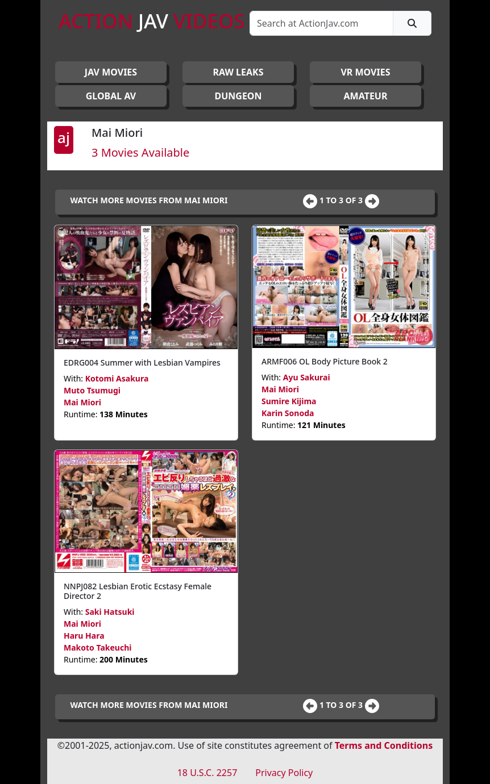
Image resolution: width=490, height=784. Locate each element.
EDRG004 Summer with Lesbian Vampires (142, 362)
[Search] (321, 23)
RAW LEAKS (238, 72)
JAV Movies (111, 72)
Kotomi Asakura (117, 378)
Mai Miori (82, 402)
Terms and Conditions (384, 745)
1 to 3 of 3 (342, 200)
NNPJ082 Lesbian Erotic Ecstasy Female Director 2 (137, 591)
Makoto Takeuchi (97, 647)
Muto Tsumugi (92, 390)
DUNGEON (237, 96)
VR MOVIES (365, 72)
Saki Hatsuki (110, 611)
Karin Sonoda (287, 413)
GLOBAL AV (111, 96)
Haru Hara (84, 635)
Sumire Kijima (289, 401)
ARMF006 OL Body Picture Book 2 (324, 361)
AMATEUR (366, 96)
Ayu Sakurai (306, 377)
